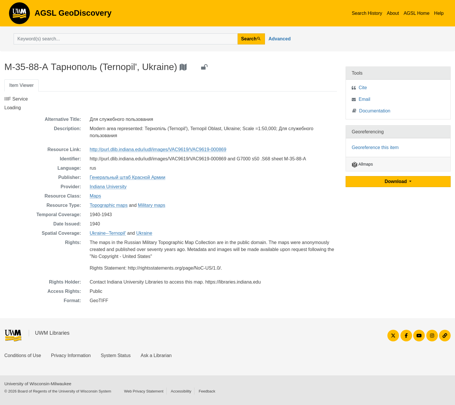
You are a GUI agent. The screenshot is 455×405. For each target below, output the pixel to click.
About (393, 13)
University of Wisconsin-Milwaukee (37, 383)
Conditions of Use (22, 355)
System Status (116, 355)
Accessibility (181, 391)
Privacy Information (71, 355)
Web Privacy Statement (143, 391)
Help (439, 13)
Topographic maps (109, 205)
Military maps (151, 205)
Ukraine (144, 233)
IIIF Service (16, 98)
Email (364, 99)
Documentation (371, 110)
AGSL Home (416, 13)
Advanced (279, 38)
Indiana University (108, 186)
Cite (363, 87)
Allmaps (362, 164)
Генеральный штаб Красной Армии (127, 177)
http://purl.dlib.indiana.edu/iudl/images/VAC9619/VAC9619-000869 (158, 149)
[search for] (126, 38)
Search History (367, 13)
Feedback (207, 391)
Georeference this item (375, 147)
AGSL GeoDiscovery (19, 15)
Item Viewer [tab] (21, 85)
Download (396, 181)
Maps (95, 195)
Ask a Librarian (156, 355)
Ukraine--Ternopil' (108, 233)
